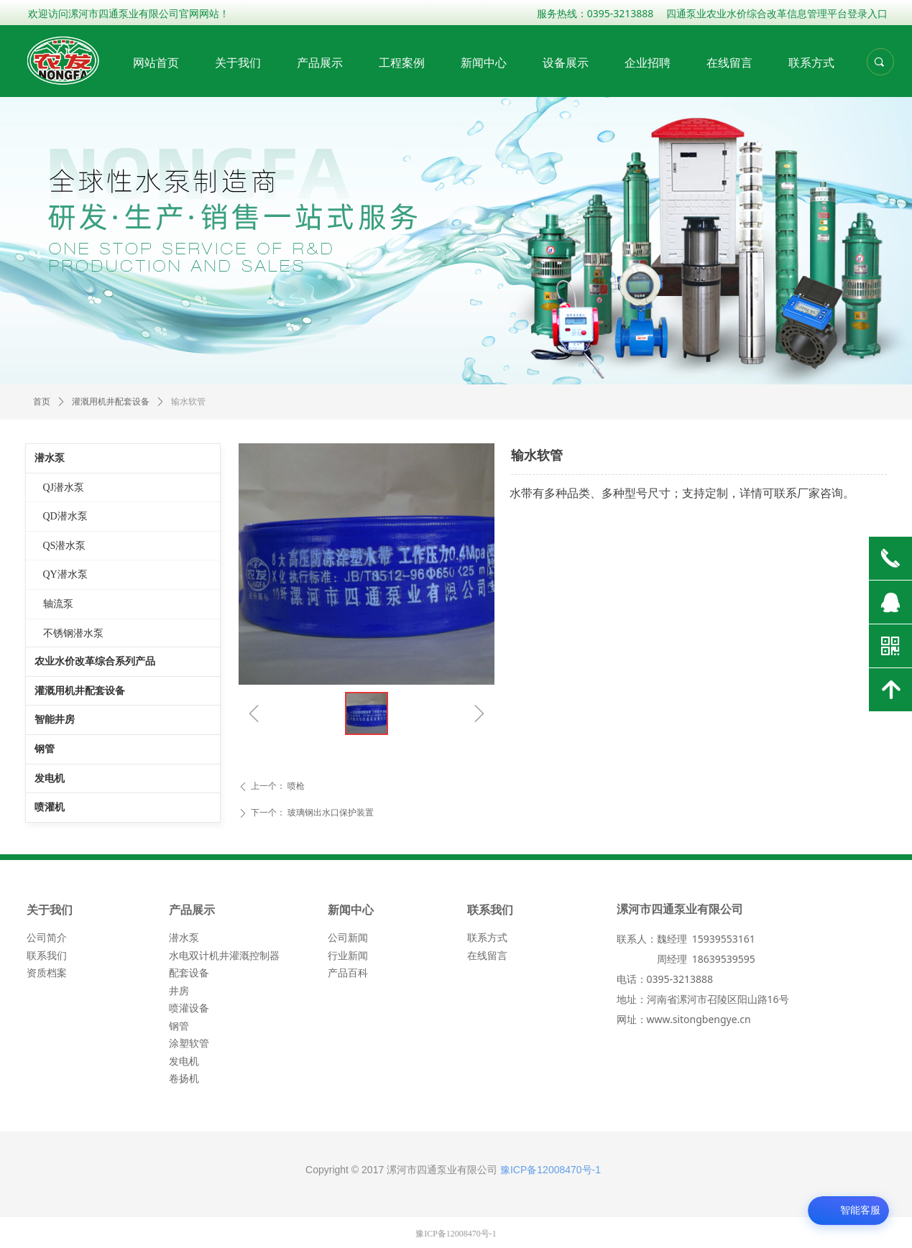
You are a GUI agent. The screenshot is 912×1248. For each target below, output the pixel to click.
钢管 (44, 749)
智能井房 (54, 719)
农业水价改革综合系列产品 (94, 661)
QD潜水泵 (65, 516)
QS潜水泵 (64, 545)
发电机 (49, 778)
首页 (41, 402)
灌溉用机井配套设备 (79, 690)
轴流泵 (58, 603)
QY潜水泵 (65, 574)
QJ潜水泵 (64, 487)
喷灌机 (49, 807)
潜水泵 (49, 458)
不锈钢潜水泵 (73, 633)
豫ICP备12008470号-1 (550, 1169)
